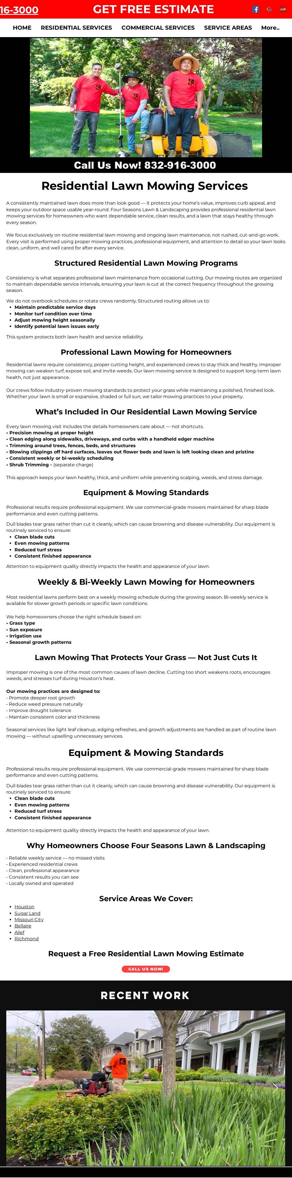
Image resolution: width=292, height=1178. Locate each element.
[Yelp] (282, 9)
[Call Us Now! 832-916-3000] (145, 165)
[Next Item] (275, 1088)
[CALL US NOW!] (146, 969)
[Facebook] (255, 9)
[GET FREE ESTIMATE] (154, 9)
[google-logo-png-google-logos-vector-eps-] (269, 9)
